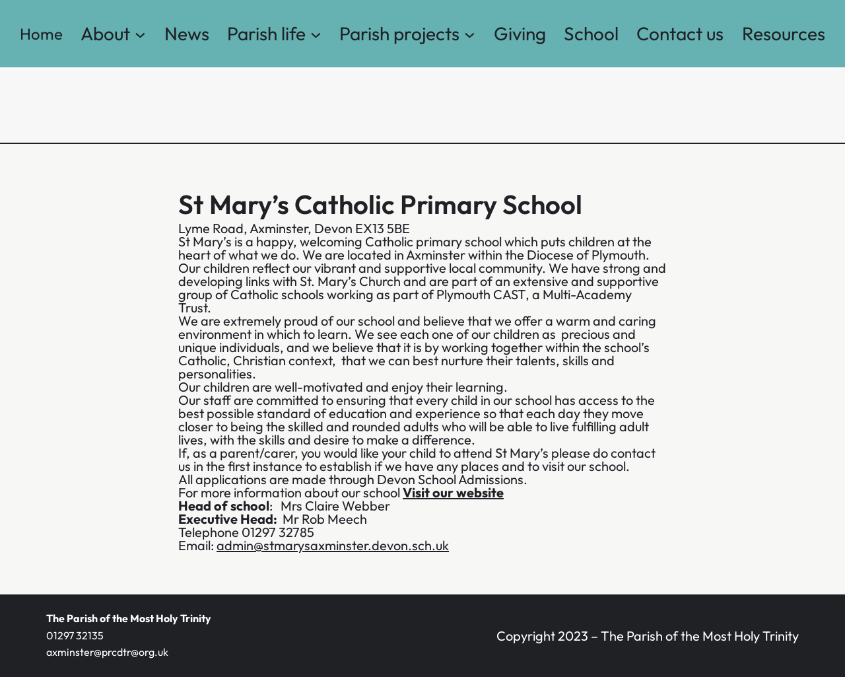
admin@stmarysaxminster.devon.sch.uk (333, 545)
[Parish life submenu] (315, 34)
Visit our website (453, 492)
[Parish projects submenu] (469, 34)
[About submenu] (140, 34)
